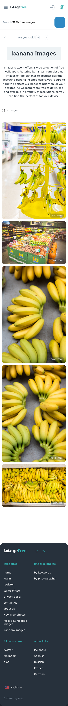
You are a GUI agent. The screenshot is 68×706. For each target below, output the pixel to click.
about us (9, 608)
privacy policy (12, 596)
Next (63, 37)
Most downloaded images (15, 622)
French (38, 668)
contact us (10, 602)
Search (59, 22)
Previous (5, 37)
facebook (10, 656)
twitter (8, 650)
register (9, 584)
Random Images (14, 630)
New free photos (15, 614)
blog (7, 662)
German (39, 674)
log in (7, 578)
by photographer (45, 578)
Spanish (39, 656)
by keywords (42, 572)
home (7, 572)
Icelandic (40, 650)
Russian (39, 662)
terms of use (12, 590)
